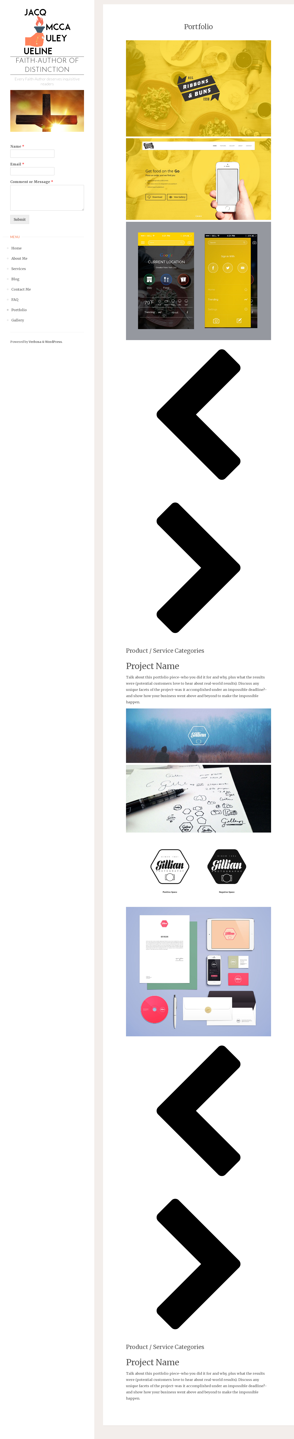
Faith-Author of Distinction (47, 66)
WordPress (53, 342)
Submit (20, 219)
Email (17, 164)
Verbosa (34, 342)
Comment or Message (31, 182)
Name (17, 146)
